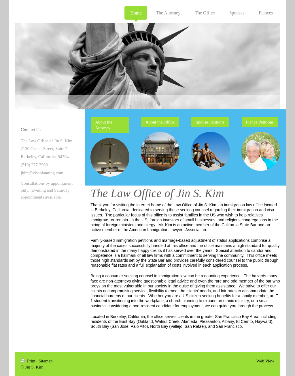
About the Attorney (103, 125)
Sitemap (45, 361)
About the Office (160, 122)
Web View (265, 361)
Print (29, 361)
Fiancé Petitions (260, 122)
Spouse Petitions (210, 122)
